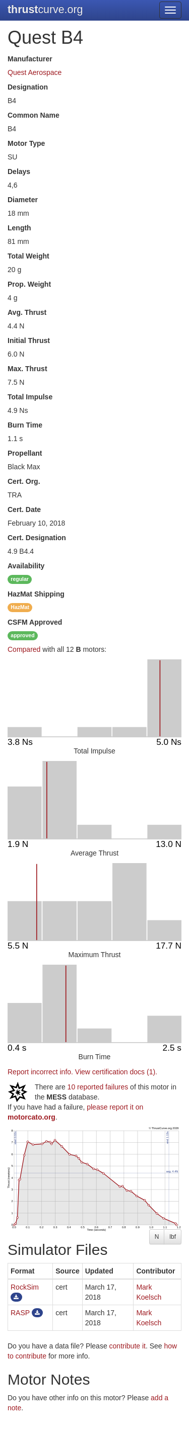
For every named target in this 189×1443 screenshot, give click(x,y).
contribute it (127, 1346)
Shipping (36, 594)
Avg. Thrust (27, 312)
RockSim (25, 1287)
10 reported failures (98, 1087)
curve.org (45, 10)
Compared (24, 649)
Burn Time (25, 425)
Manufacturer (30, 59)
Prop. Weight (29, 284)
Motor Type (26, 143)
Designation (28, 87)
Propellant (25, 453)
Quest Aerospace (34, 72)
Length (19, 228)
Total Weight (28, 256)
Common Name (33, 115)
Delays (19, 171)
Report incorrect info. (40, 1072)
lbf (172, 1236)
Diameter (23, 200)
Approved (35, 622)
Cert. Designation (37, 538)
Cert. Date (24, 509)
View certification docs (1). (116, 1072)
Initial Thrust (29, 340)
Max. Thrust (27, 369)
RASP (20, 1313)
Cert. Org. (24, 481)
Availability (26, 566)
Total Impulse (30, 397)
